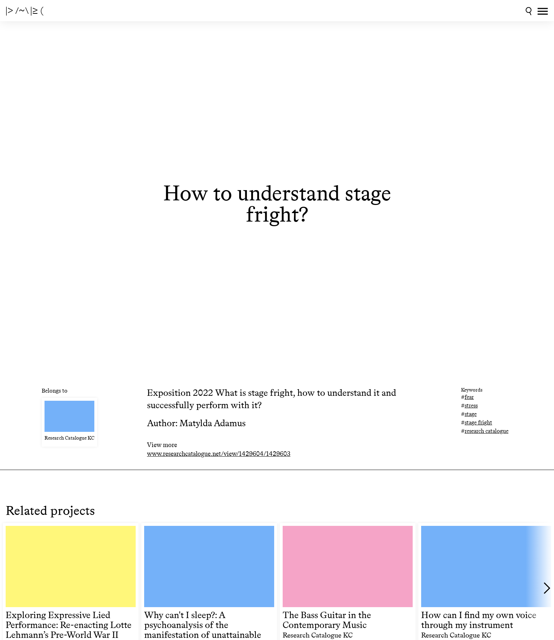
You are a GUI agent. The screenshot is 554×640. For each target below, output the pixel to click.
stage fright (478, 422)
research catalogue (486, 431)
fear (469, 397)
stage (471, 414)
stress (471, 405)
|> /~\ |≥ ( (24, 10)
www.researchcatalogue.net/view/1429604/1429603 (218, 454)
